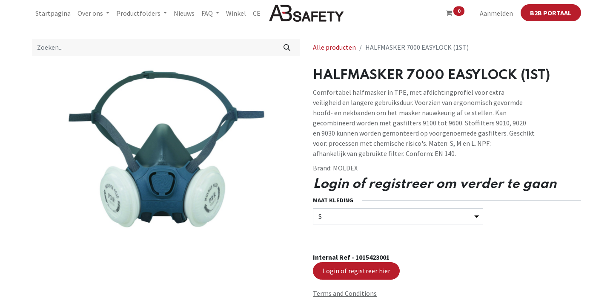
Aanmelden (496, 13)
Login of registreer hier (356, 270)
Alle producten (334, 47)
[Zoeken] (287, 47)
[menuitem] (53, 13)
